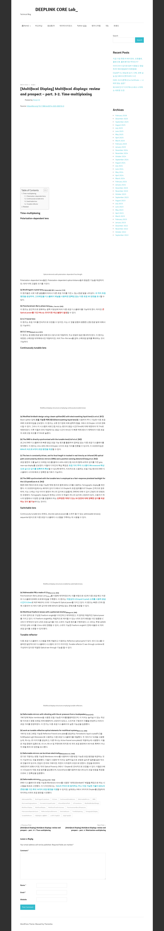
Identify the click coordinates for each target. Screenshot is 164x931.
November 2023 (121, 191)
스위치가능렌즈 (55, 815)
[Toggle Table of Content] (44, 190)
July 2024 (119, 165)
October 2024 (120, 156)
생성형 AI (51, 25)
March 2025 (120, 140)
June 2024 (119, 169)
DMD (94, 799)
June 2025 (119, 131)
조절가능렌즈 (67, 815)
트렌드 (116, 25)
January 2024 (120, 184)
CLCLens (54, 799)
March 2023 (120, 216)
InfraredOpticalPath (64, 803)
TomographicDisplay (92, 811)
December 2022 (121, 225)
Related (26, 206)
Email (23, 892)
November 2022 (121, 228)
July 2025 (119, 128)
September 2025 (122, 121)
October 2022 (120, 232)
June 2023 (119, 206)
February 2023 (121, 219)
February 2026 (121, 115)
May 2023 (119, 210)
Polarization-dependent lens (36, 196)
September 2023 (122, 197)
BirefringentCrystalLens (42, 799)
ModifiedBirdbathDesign (92, 803)
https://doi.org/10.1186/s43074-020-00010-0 (45, 106)
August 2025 (120, 125)
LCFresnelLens (77, 803)
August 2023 (120, 200)
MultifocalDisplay (40, 807)
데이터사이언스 (66, 25)
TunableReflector (27, 815)
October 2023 (120, 194)
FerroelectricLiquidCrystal (47, 803)
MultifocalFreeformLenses (56, 807)
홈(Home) (26, 25)
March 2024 (120, 178)
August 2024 (120, 162)
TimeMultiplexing (77, 811)
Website (23, 899)
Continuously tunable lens (35, 198)
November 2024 (121, 153)
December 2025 (121, 118)
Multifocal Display (27, 807)
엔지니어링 (96, 25)
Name (23, 885)
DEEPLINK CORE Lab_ (56, 9)
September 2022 (122, 235)
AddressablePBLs (27, 799)
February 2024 (121, 181)
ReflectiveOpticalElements (49, 811)
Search (115, 35)
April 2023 (119, 213)
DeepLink (36, 100)
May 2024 (119, 172)
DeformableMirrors (83, 799)
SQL (107, 25)
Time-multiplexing (29, 193)
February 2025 (121, 143)
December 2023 (121, 188)
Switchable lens (32, 201)
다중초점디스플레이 (41, 815)
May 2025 (119, 134)
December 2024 (121, 150)
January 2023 (120, 222)
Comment (24, 850)
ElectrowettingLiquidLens (29, 803)
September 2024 (122, 159)
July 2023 (119, 203)
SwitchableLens (64, 811)
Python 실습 (82, 25)
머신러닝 (38, 25)
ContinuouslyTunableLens (67, 799)
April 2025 (119, 137)
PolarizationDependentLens (30, 811)
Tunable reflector (32, 204)
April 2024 (119, 175)
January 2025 (120, 147)
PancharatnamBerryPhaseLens (76, 807)
